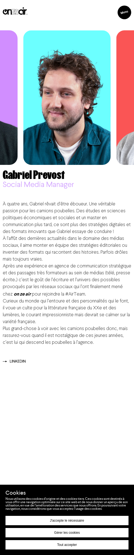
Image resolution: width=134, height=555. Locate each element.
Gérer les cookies (67, 533)
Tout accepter (67, 545)
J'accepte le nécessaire (67, 520)
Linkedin (14, 361)
